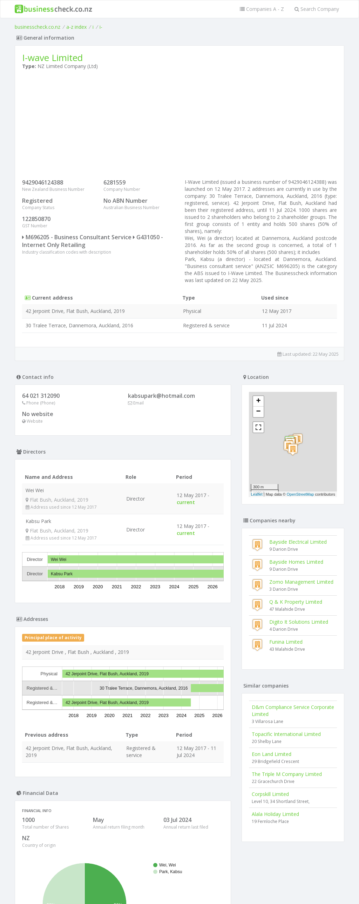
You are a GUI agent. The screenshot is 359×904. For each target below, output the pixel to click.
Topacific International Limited (286, 734)
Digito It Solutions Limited (298, 621)
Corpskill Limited (270, 794)
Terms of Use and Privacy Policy (179, 885)
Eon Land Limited (271, 754)
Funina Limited (286, 641)
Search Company (316, 9)
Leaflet (257, 494)
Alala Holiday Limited (275, 814)
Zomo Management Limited (301, 581)
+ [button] (258, 401)
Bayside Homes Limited (296, 561)
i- (101, 27)
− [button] (258, 412)
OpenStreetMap (300, 494)
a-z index (76, 27)
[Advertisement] (179, 126)
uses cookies (140, 890)
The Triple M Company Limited (287, 774)
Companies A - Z (262, 9)
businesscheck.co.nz (37, 27)
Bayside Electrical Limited (298, 541)
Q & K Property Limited (295, 601)
